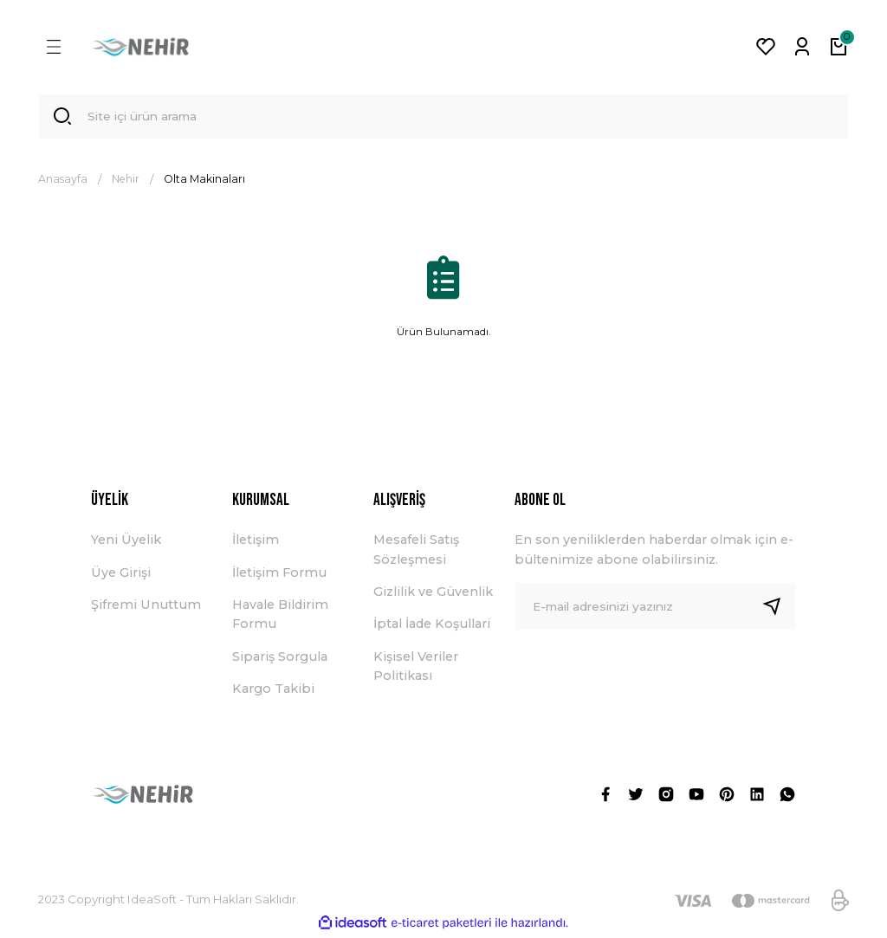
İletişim (255, 543)
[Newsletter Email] (655, 609)
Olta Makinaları (204, 181)
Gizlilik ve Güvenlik (433, 594)
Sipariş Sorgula (279, 659)
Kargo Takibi (273, 692)
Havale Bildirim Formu (280, 616)
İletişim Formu (279, 575)
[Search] (443, 118)
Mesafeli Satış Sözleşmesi (416, 552)
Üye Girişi (121, 575)
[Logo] (140, 47)
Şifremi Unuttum (146, 607)
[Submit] (778, 609)
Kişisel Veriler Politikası (415, 668)
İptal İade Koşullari (431, 627)
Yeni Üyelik (126, 543)
